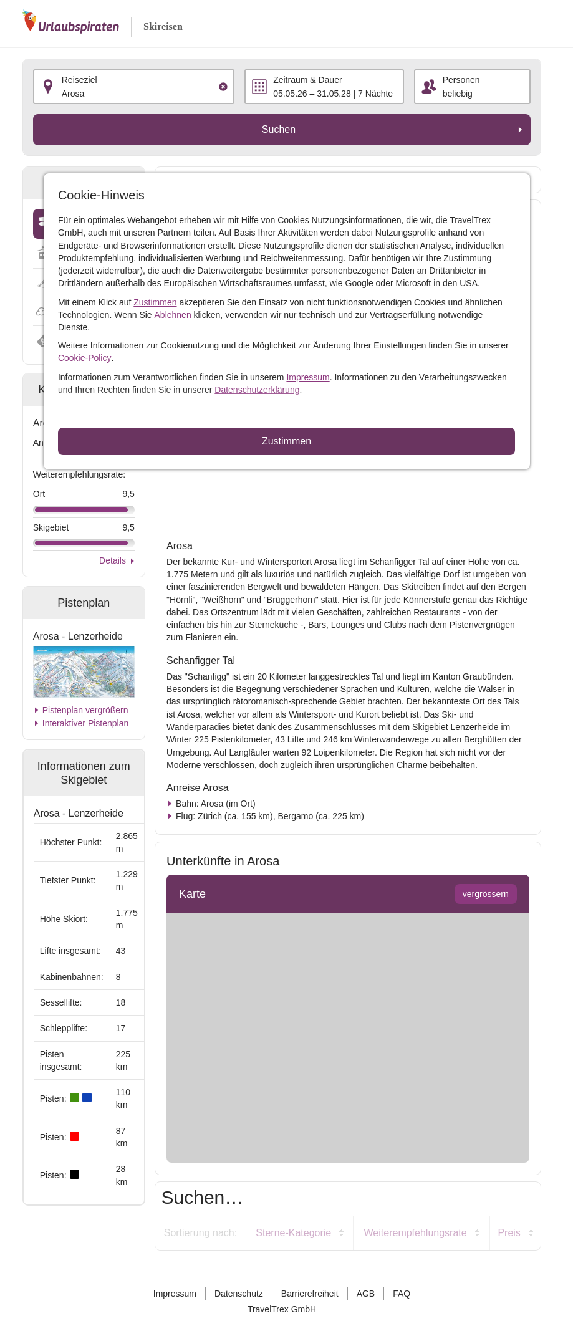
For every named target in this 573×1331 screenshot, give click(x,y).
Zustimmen (154, 302)
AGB (366, 1294)
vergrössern (486, 894)
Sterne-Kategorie (293, 1233)
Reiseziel (79, 80)
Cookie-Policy (85, 358)
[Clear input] (223, 87)
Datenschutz (238, 1294)
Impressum (307, 377)
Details (112, 560)
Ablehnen (173, 315)
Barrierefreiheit (310, 1294)
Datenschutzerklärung (256, 390)
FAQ (401, 1294)
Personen (461, 80)
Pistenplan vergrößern (85, 710)
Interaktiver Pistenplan (85, 723)
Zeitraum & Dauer (307, 80)
